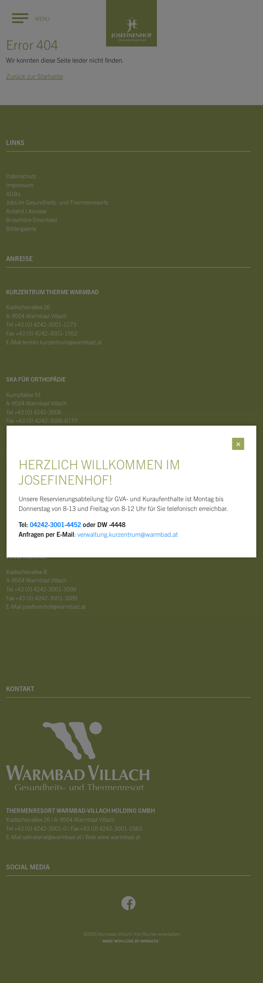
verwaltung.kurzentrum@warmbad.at (127, 534)
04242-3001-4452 (55, 524)
